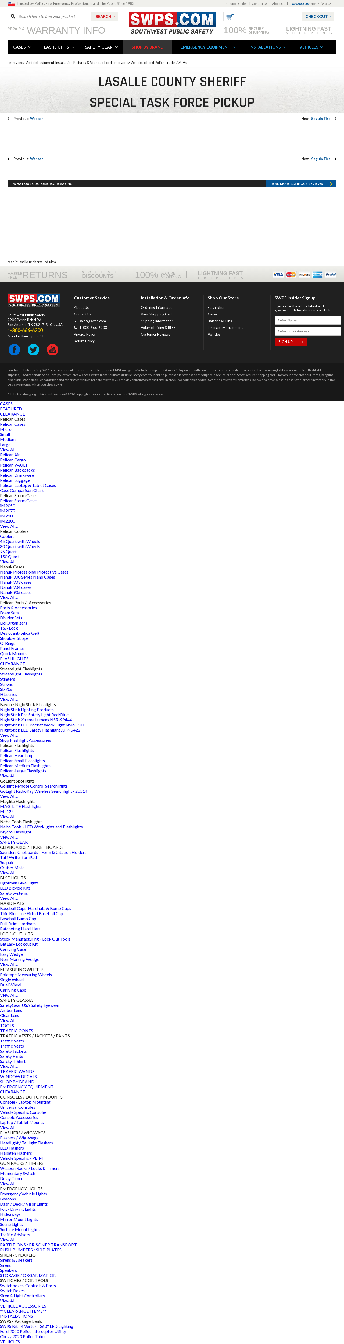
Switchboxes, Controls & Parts (28, 1285)
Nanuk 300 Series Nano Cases (27, 576)
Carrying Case (13, 949)
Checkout (317, 16)
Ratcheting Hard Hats (20, 928)
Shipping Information (157, 321)
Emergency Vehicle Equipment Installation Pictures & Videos (54, 62)
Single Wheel (12, 979)
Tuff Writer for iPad (18, 857)
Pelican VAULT (14, 464)
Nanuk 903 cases (15, 582)
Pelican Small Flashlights (22, 760)
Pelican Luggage (15, 480)
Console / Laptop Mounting (25, 1101)
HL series (8, 694)
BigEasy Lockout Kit (19, 943)
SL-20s (6, 689)
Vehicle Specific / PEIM (21, 1158)
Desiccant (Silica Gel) (19, 633)
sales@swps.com (92, 321)
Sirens (5, 1265)
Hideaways (10, 1214)
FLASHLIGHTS (55, 47)
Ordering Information (157, 307)
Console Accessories (19, 1117)
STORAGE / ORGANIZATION (28, 1275)
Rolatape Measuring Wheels (26, 974)
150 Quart (9, 556)
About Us (278, 4)
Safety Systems (14, 892)
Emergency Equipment (225, 327)
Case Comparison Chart (22, 490)
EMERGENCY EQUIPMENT (206, 47)
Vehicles (214, 334)
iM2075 (7, 510)
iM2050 (7, 505)
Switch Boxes (12, 1290)
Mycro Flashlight (15, 831)
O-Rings (7, 643)
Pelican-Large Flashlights (23, 770)
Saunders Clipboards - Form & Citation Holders (43, 852)
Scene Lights (11, 1224)
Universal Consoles (17, 1107)
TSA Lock (9, 627)
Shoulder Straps (14, 638)
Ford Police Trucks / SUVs (166, 62)
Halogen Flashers (16, 1152)
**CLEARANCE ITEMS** (23, 1310)
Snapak (6, 862)
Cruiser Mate (12, 867)
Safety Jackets (13, 1050)
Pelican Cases (12, 424)
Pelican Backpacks (17, 469)
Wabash (28, 118)
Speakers (8, 1270)
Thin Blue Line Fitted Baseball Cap (31, 913)
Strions (6, 683)
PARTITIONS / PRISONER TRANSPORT (38, 1244)
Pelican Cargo (13, 459)
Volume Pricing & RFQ (158, 327)
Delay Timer (11, 1178)
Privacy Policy (85, 334)
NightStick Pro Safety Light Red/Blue (34, 714)
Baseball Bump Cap (18, 918)
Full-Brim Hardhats (18, 923)
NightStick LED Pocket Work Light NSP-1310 (42, 724)
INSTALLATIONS (265, 47)
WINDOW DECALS (18, 1076)
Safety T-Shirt (13, 1061)
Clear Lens (9, 1015)
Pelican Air (10, 454)
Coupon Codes (237, 4)
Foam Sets (9, 612)
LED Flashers (12, 1147)
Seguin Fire (316, 118)
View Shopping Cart (156, 314)
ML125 (7, 811)
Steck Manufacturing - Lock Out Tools (35, 938)
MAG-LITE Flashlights (21, 806)
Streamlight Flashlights (21, 673)
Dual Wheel (10, 984)
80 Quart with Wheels (20, 546)
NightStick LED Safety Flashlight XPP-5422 (40, 729)
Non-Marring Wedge (19, 959)
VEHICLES (308, 47)
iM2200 (7, 520)
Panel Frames (12, 648)
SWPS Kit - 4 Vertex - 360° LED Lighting (36, 1326)
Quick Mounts (13, 653)
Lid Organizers (13, 622)
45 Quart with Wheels (20, 541)
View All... (9, 449)
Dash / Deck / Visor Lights (24, 1203)
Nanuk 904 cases (15, 587)
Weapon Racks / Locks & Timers (30, 1168)
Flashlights (216, 307)
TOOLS (7, 1025)
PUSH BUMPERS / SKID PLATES (31, 1249)
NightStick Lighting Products (27, 709)
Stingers (7, 678)
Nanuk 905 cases (15, 592)
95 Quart (8, 551)
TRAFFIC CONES (16, 1030)
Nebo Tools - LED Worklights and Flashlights (41, 826)
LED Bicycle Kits (15, 887)
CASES (19, 47)
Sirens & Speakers (16, 1259)
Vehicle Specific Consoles (23, 1112)
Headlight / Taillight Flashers (26, 1142)
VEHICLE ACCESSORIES (23, 1305)
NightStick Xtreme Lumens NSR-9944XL (37, 719)
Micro (6, 429)
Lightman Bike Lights (19, 882)
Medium (8, 439)
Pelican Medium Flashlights (25, 765)
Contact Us (260, 4)
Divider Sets (11, 617)
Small (5, 434)
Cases (212, 314)
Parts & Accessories (18, 607)
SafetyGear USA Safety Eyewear (29, 1005)
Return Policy (84, 341)
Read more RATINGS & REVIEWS (297, 184)
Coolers (7, 536)
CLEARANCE (12, 413)
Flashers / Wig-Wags (19, 1137)
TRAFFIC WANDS (17, 1071)
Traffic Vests (12, 1040)
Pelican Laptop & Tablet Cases (28, 485)
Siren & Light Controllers (22, 1295)
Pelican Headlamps (17, 755)
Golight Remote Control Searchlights (34, 785)
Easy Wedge (11, 954)
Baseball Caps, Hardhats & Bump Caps (35, 908)
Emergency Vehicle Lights (23, 1193)
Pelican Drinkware (17, 475)
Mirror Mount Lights (19, 1219)
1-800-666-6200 (93, 327)
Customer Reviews (155, 334)
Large (5, 444)
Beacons (8, 1198)
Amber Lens (11, 1010)
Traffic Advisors (15, 1234)
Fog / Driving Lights (18, 1208)
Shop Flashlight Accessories (25, 740)
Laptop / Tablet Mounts (22, 1122)
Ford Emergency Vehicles (123, 62)
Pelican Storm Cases (18, 500)
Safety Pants (11, 1056)
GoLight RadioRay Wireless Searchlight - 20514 (43, 791)
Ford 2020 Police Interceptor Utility (33, 1331)
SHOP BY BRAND (147, 47)
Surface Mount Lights (20, 1229)
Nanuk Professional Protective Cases (34, 571)
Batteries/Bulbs (220, 321)
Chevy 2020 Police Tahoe (23, 1336)
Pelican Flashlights (17, 750)
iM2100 (7, 515)
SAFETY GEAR (98, 47)
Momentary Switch (17, 1173)
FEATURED (11, 408)
